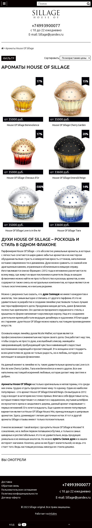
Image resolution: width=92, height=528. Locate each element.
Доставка (6, 482)
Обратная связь (10, 485)
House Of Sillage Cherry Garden (69, 125)
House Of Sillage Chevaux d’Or (23, 177)
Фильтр (8, 58)
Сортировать (51, 58)
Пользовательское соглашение (19, 489)
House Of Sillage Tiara (69, 230)
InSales (53, 513)
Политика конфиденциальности (19, 493)
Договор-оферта (10, 497)
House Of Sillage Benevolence (23, 125)
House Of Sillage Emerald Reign (69, 177)
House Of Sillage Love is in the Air (23, 230)
